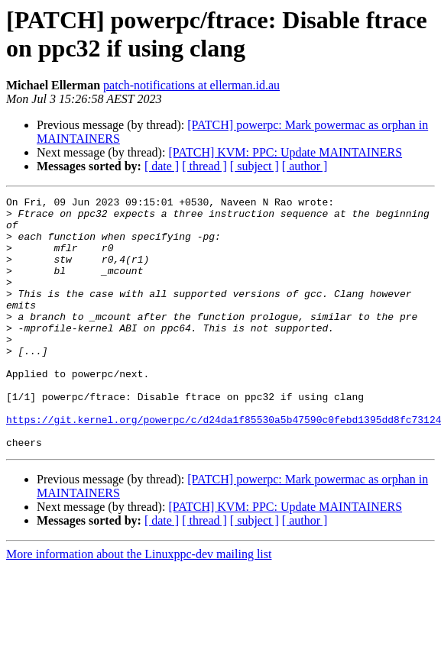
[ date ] (161, 166)
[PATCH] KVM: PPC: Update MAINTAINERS (285, 152)
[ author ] (305, 166)
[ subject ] (254, 166)
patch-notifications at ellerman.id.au (191, 85)
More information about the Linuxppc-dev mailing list (138, 604)
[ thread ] (204, 166)
